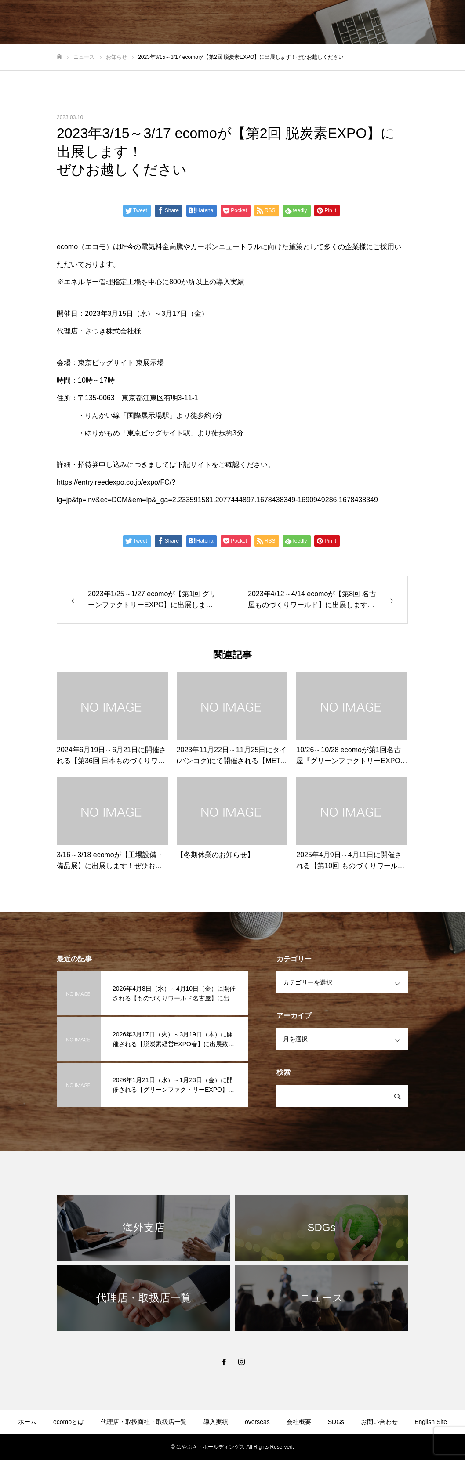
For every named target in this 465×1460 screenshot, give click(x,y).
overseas (257, 1421)
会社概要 (299, 1421)
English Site (430, 1421)
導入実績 (215, 1421)
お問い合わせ (379, 1421)
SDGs (336, 1421)
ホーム (27, 1421)
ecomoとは (68, 1421)
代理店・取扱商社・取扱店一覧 (144, 1421)
